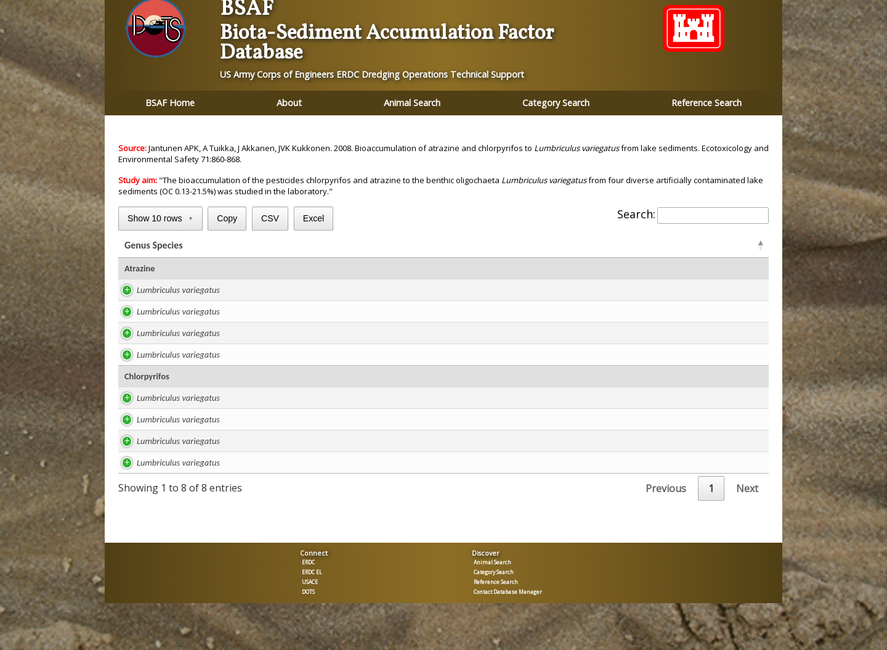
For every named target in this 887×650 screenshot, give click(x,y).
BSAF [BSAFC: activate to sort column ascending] (662, 246)
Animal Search (412, 103)
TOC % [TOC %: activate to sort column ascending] (467, 246)
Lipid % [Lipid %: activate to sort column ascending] (326, 246)
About (289, 103)
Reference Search (706, 103)
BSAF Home (170, 103)
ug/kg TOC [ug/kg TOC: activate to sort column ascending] (535, 246)
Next (747, 491)
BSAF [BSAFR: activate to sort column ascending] (605, 246)
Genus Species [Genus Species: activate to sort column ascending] (153, 246)
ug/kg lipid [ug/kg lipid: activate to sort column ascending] (396, 246)
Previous (666, 491)
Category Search (555, 103)
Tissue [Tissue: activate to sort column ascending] (720, 246)
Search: (693, 214)
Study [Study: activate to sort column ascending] (267, 246)
